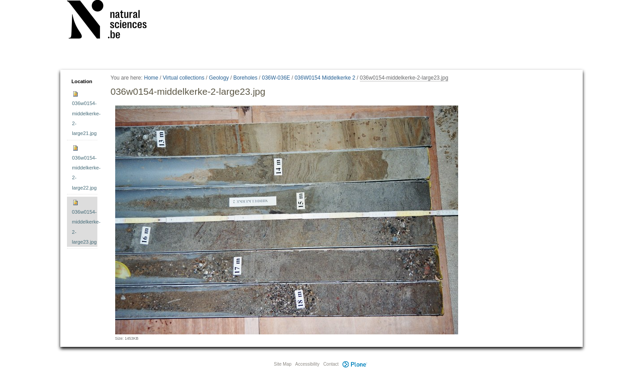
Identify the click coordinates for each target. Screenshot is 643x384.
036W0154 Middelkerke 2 (325, 78)
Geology (219, 78)
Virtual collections (184, 78)
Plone (354, 364)
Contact (330, 364)
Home (151, 78)
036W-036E (276, 78)
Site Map (282, 364)
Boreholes (245, 78)
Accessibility (307, 364)
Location (81, 81)
